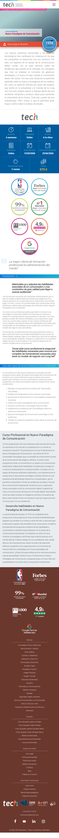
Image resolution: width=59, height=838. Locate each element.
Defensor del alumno (29, 764)
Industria (29, 683)
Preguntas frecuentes (29, 796)
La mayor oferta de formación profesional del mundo (23, 9)
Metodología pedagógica (29, 793)
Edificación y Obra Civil (29, 659)
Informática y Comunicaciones (29, 686)
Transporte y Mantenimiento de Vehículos (29, 707)
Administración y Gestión (29, 649)
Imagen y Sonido (30, 676)
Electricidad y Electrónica (29, 662)
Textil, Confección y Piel (29, 704)
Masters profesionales (29, 736)
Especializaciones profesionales (29, 739)
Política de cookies (29, 761)
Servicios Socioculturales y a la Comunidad (29, 700)
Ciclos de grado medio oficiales (30, 725)
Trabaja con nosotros (29, 774)
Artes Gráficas (29, 652)
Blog (29, 771)
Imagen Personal (29, 673)
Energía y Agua (29, 666)
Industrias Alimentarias (29, 680)
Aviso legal (29, 754)
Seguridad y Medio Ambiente (29, 697)
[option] (29, 25)
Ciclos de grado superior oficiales (29, 722)
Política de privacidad (29, 757)
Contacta (29, 767)
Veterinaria (29, 711)
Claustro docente (29, 789)
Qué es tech (29, 786)
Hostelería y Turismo (29, 669)
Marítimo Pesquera (29, 690)
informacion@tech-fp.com (29, 815)
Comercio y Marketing (29, 655)
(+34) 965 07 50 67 (29, 811)
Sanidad (29, 693)
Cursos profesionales (29, 742)
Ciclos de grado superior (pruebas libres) (29, 729)
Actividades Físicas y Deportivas (29, 645)
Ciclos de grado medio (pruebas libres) (29, 732)
